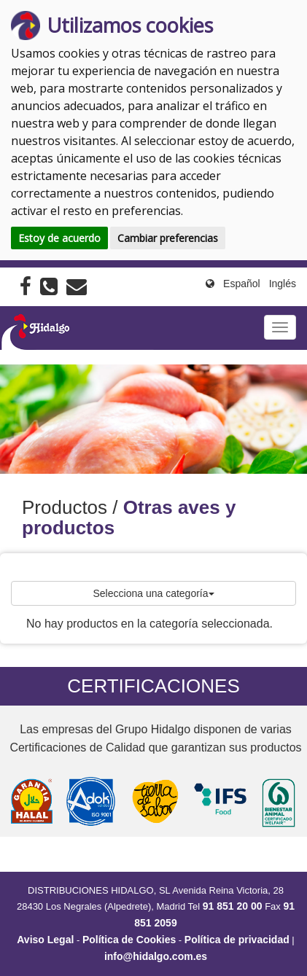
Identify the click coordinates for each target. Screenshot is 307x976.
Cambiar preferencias (167, 238)
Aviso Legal (45, 939)
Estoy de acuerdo (59, 238)
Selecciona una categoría (153, 593)
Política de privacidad (236, 939)
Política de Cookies (129, 939)
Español (241, 283)
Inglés (282, 283)
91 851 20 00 (233, 906)
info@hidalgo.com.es (155, 956)
